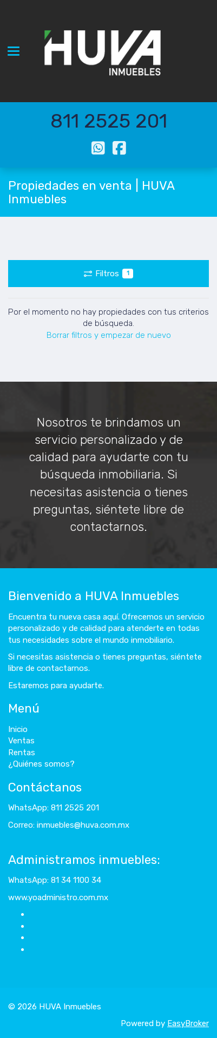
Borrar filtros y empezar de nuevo (109, 335)
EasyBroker (188, 1023)
